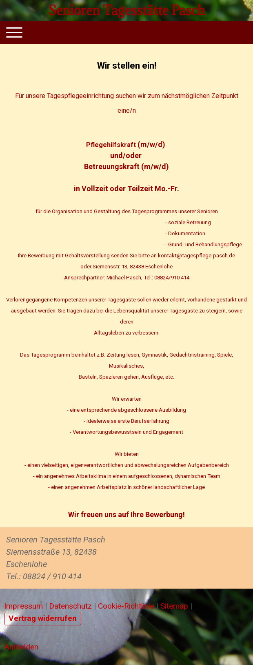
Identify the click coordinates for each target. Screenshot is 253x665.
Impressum (23, 606)
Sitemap (174, 606)
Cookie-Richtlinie (126, 606)
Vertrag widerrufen (43, 618)
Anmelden (21, 647)
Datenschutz (70, 606)
